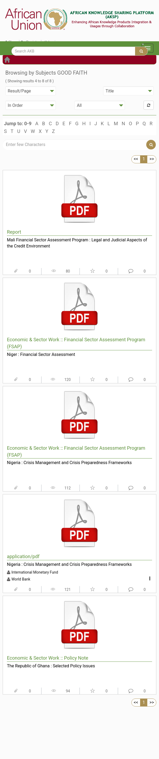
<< (136, 158)
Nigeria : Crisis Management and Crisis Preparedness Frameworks (69, 462)
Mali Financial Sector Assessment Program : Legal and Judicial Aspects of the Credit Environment (77, 243)
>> (151, 158)
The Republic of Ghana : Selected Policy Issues (51, 665)
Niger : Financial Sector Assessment (41, 354)
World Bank (20, 579)
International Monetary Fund (34, 572)
